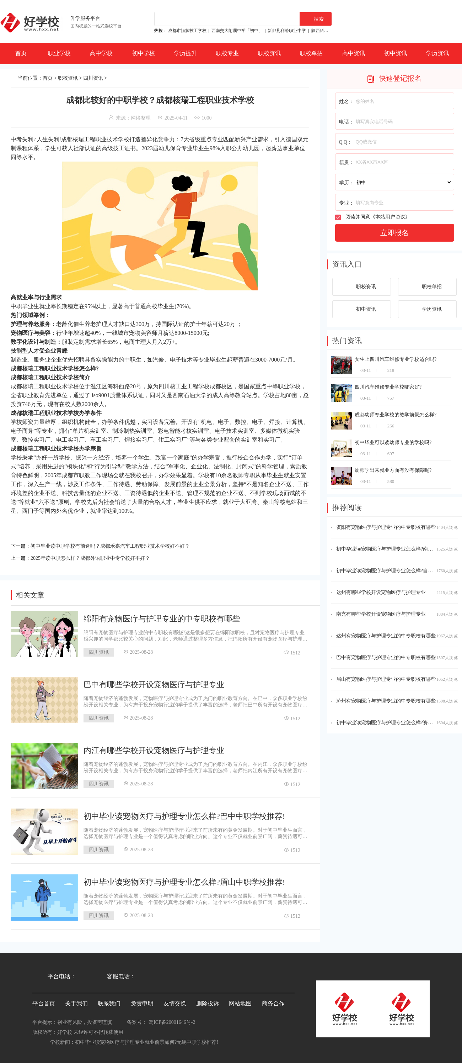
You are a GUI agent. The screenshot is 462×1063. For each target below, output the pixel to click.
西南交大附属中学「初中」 (237, 30)
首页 (21, 53)
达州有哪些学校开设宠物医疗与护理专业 (381, 592)
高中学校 (101, 53)
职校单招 (311, 53)
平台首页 (43, 1001)
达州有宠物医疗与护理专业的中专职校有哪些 (386, 635)
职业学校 (59, 53)
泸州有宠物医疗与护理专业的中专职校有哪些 (386, 701)
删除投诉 (207, 1001)
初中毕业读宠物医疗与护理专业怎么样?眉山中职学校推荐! (184, 879)
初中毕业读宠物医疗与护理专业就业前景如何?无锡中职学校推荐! (146, 1040)
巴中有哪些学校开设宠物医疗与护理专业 (154, 682)
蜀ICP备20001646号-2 (172, 1020)
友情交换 (174, 1001)
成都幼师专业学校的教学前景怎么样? (395, 414)
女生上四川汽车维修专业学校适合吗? (395, 359)
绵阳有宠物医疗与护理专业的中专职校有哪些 (162, 616)
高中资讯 (353, 53)
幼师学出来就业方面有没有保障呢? (393, 470)
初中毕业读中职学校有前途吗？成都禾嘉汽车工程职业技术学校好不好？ (122, 545)
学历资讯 (437, 53)
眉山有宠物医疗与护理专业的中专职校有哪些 (386, 679)
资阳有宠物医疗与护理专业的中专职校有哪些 (386, 527)
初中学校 (143, 53)
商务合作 (273, 1001)
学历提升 (185, 53)
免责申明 (142, 1001)
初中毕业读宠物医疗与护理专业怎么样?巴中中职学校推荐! (184, 814)
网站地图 (240, 1001)
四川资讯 (93, 78)
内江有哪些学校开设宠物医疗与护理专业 (154, 748)
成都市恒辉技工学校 (187, 30)
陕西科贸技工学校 (328, 30)
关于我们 (76, 1001)
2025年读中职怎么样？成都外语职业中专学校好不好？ (99, 556)
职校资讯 (269, 53)
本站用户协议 (390, 217)
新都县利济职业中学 (287, 30)
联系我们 (109, 1001)
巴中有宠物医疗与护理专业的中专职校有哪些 (386, 657)
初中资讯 (395, 53)
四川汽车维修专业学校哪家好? (388, 387)
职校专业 (227, 53)
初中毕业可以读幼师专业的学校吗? (393, 442)
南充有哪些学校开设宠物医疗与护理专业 (381, 614)
